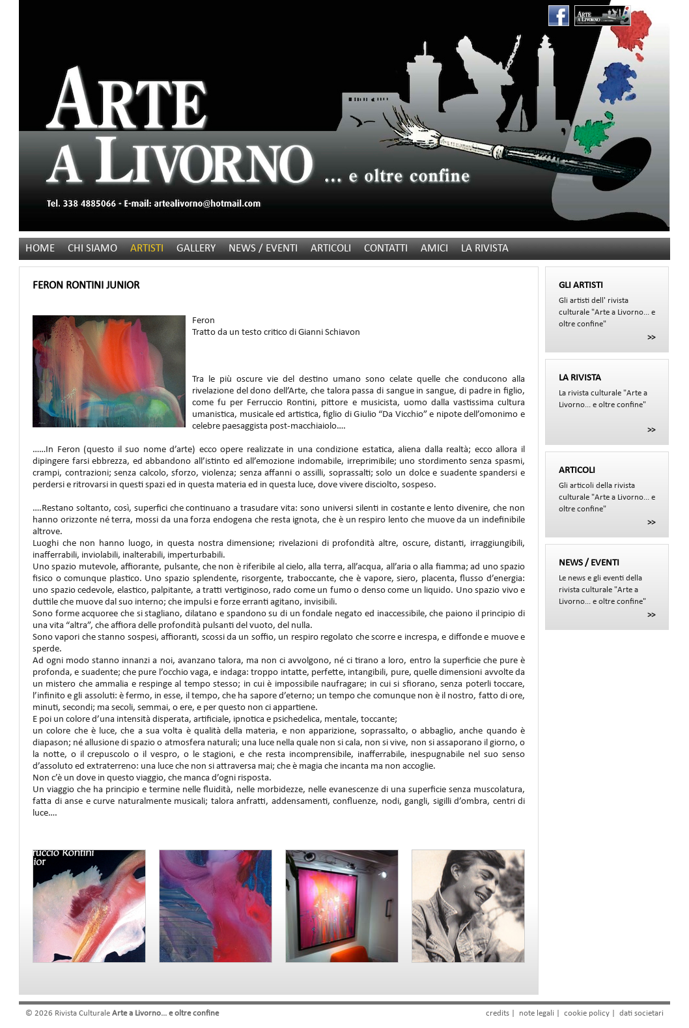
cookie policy (587, 1013)
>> (651, 338)
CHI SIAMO (92, 248)
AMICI (434, 248)
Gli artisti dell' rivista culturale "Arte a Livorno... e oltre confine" (607, 304)
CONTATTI (386, 248)
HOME (40, 248)
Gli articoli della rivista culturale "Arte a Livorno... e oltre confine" (607, 489)
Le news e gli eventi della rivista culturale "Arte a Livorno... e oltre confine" (607, 582)
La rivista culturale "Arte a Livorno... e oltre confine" (607, 391)
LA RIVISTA (485, 248)
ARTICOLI (331, 248)
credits (497, 1013)
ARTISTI (146, 248)
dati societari (641, 1013)
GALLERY (196, 248)
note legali (536, 1013)
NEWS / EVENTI (263, 248)
